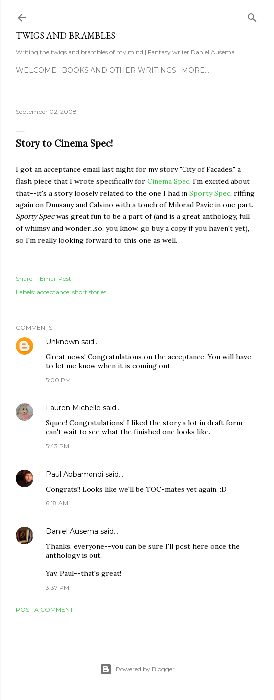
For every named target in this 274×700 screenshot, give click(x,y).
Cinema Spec (168, 181)
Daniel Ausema (72, 531)
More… (195, 70)
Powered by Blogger (137, 669)
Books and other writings (119, 70)
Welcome (36, 70)
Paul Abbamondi (74, 474)
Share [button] (24, 278)
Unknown (62, 341)
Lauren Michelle (73, 407)
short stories (89, 292)
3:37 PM (57, 587)
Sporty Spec (209, 193)
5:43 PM (57, 446)
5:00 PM (58, 380)
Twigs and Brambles (65, 35)
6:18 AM (57, 503)
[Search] (252, 15)
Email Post (55, 278)
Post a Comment (44, 609)
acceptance (53, 292)
